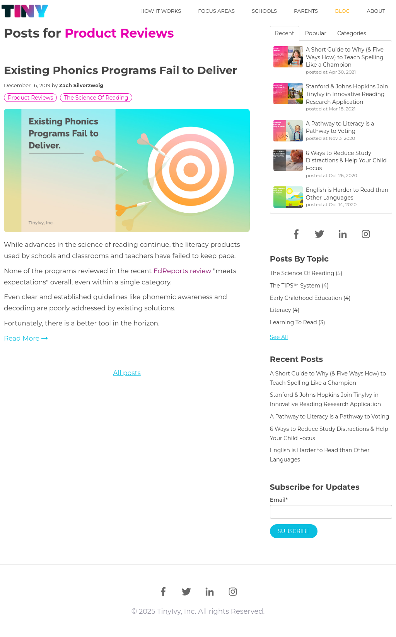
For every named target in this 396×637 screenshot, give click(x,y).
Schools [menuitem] (264, 11)
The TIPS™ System (299, 285)
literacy (284, 309)
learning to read (297, 322)
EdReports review (183, 271)
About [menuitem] (376, 11)
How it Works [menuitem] (160, 11)
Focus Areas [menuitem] (216, 11)
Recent (284, 33)
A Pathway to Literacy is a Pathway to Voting (329, 416)
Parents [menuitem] (306, 11)
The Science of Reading (96, 97)
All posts (126, 373)
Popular (315, 33)
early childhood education (310, 297)
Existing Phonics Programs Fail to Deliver (120, 70)
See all (279, 337)
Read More (26, 338)
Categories (351, 33)
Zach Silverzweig (81, 85)
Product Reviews (30, 97)
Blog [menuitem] (342, 11)
